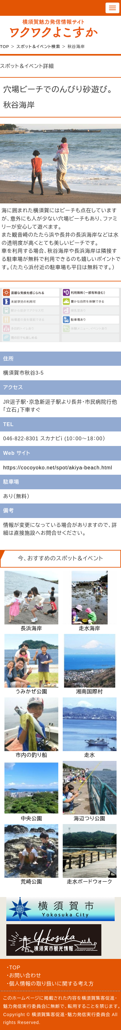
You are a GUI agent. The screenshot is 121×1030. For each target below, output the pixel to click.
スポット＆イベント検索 (38, 46)
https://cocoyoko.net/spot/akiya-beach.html (57, 467)
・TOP (13, 967)
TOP (4, 46)
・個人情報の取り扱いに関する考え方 (50, 983)
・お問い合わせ (23, 975)
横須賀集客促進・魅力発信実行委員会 (71, 1014)
